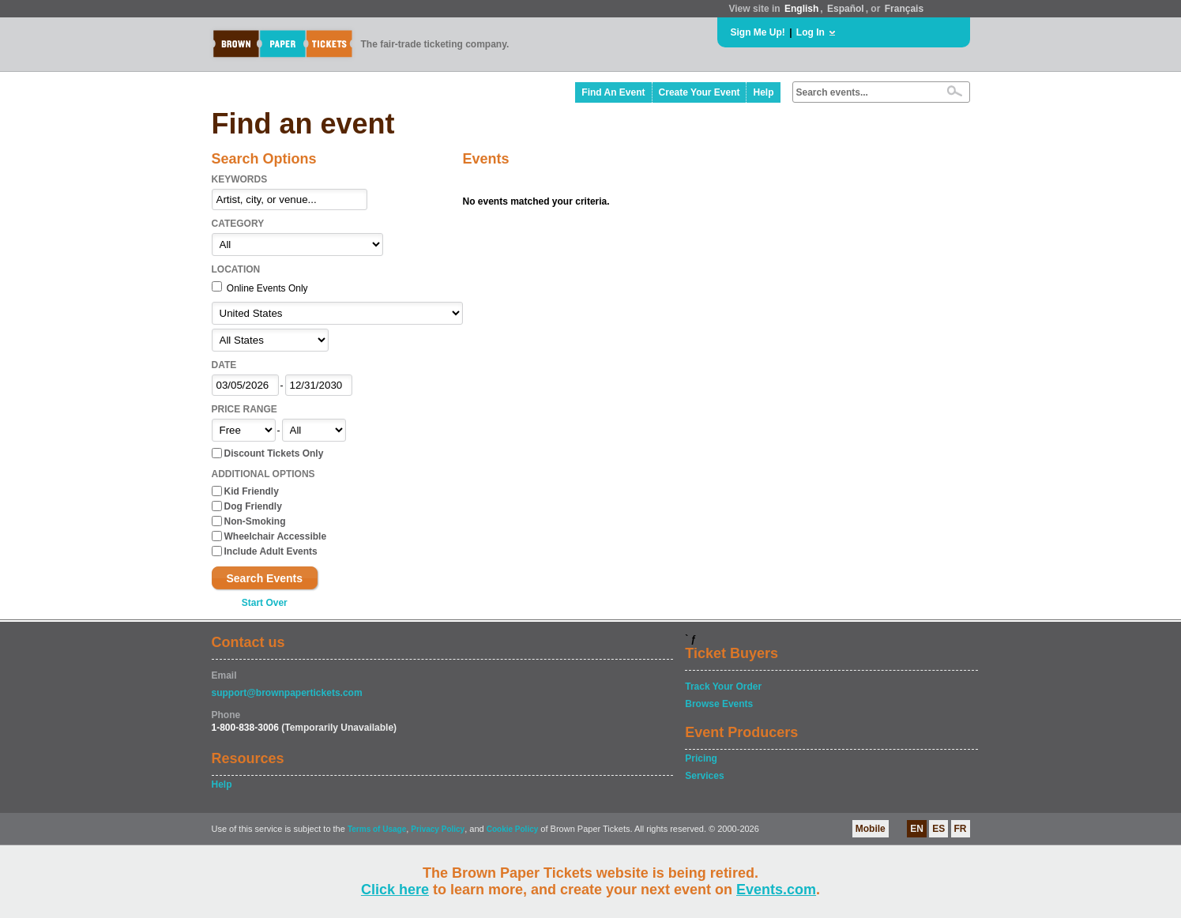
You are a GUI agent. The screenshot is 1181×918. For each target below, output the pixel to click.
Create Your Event (699, 92)
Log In (810, 32)
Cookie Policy (513, 829)
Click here (395, 889)
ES (938, 828)
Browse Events (719, 703)
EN (916, 828)
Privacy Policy (438, 829)
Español (845, 8)
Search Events (265, 578)
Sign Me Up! (758, 32)
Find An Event (613, 92)
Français (904, 8)
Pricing (701, 758)
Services (704, 775)
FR (960, 828)
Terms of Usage (377, 829)
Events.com (776, 889)
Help (763, 92)
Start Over (265, 602)
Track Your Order (723, 686)
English (801, 8)
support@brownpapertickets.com (287, 692)
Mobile (871, 828)
